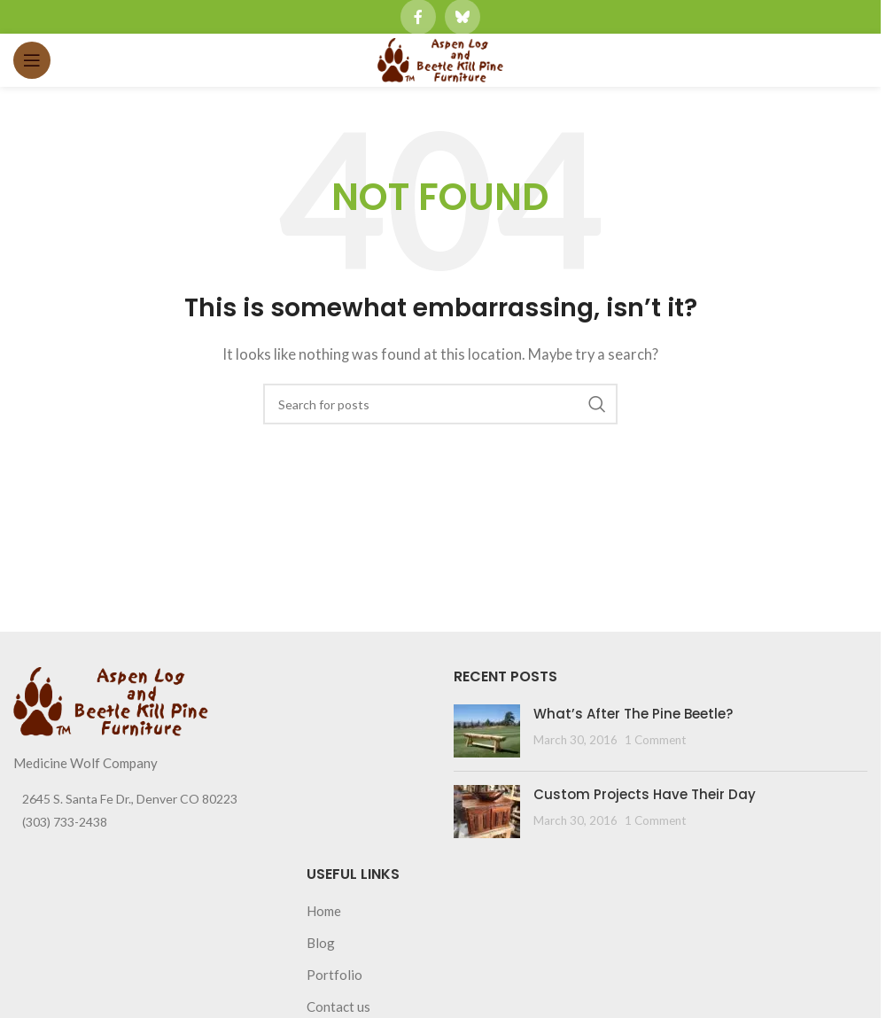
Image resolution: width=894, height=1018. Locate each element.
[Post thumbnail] (487, 731)
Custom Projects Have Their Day (644, 794)
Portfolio (334, 975)
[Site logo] (440, 58)
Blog (321, 943)
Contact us (338, 1006)
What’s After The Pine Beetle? (633, 713)
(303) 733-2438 (64, 821)
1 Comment (655, 740)
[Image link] (110, 699)
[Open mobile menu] (31, 60)
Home (324, 911)
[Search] (440, 404)
